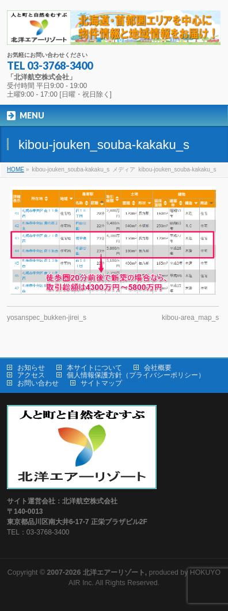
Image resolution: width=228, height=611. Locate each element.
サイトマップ (101, 383)
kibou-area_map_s (190, 318)
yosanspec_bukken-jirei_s (46, 318)
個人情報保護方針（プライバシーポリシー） (136, 375)
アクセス (31, 375)
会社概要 (158, 368)
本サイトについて (94, 368)
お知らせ (31, 368)
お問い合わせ (38, 383)
